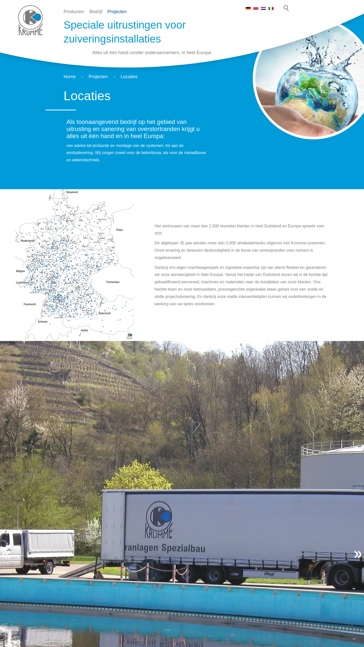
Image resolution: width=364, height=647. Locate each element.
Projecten (117, 11)
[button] (6, 554)
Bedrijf (95, 11)
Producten (74, 11)
